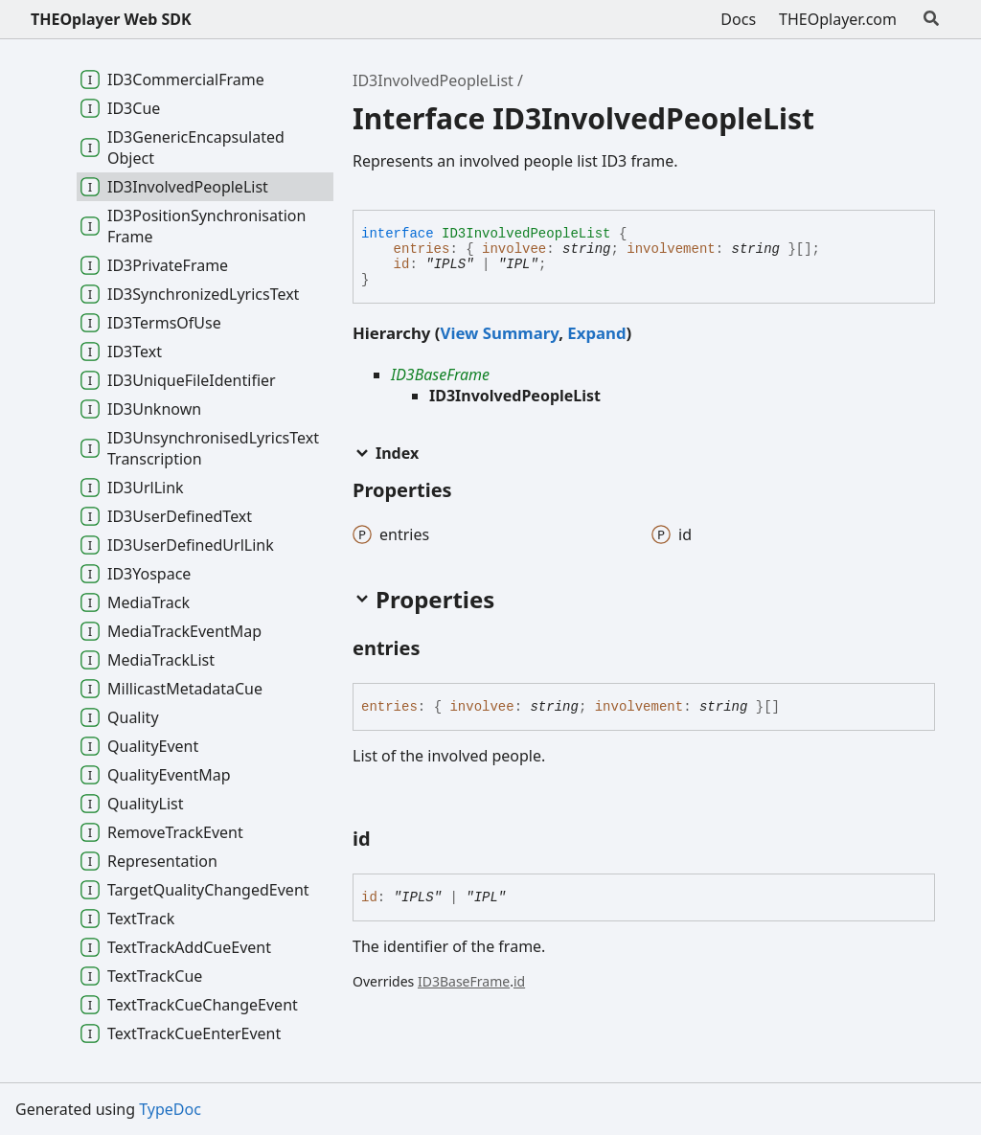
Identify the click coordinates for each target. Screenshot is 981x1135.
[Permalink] (437, 649)
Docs (738, 19)
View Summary (499, 333)
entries (422, 249)
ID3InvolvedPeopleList (433, 80)
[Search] (931, 19)
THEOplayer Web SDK (111, 19)
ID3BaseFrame (440, 374)
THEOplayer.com (838, 19)
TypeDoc (170, 1109)
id (402, 264)
